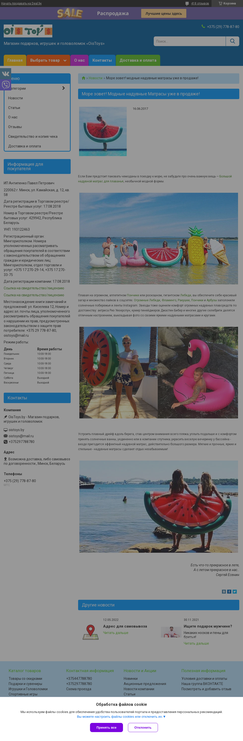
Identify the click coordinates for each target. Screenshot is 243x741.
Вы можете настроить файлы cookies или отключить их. (120, 716)
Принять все (106, 727)
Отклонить (143, 727)
